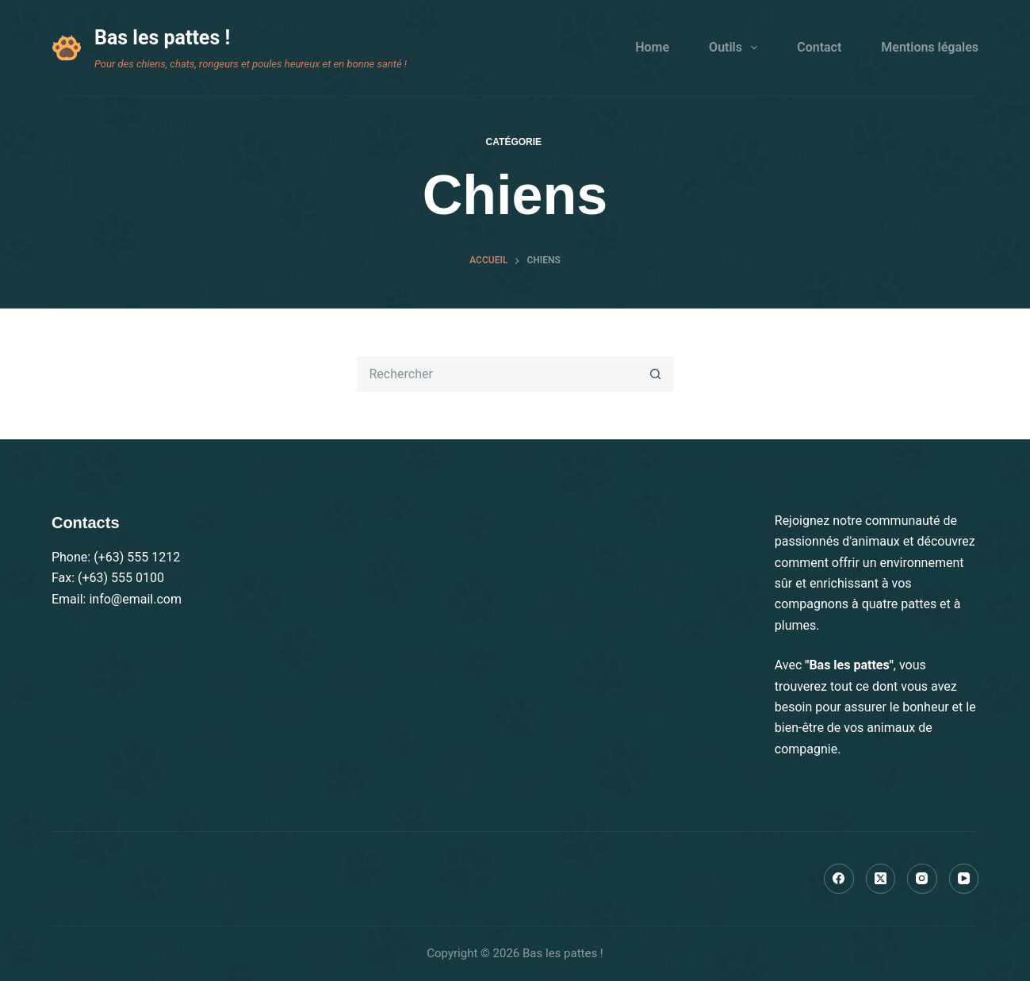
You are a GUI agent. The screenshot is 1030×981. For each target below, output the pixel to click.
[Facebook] (839, 879)
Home (652, 47)
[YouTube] (964, 879)
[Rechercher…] (497, 374)
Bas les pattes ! (162, 37)
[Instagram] (922, 879)
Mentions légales (929, 47)
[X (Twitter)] (881, 879)
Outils (736, 47)
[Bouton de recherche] (656, 374)
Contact (819, 47)
